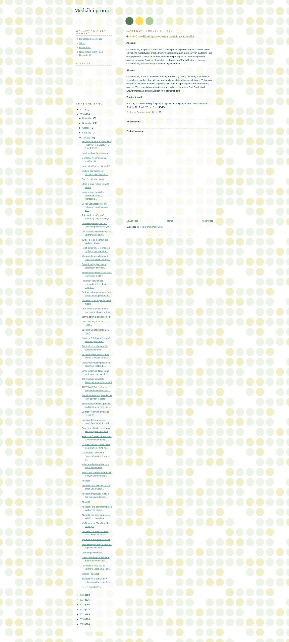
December (87, 118)
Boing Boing (85, 47)
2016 (82, 114)
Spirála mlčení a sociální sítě (96, 539)
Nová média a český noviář (95, 153)
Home (170, 221)
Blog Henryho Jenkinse (90, 39)
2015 (82, 595)
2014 (82, 600)
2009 (82, 624)
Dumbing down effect (92, 552)
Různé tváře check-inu (93, 179)
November (87, 123)
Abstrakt (86, 480)
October (86, 128)
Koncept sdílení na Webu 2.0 (96, 166)
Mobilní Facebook (90, 574)
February (87, 132)
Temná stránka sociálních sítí (96, 317)
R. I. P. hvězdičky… (91, 587)
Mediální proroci (93, 10)
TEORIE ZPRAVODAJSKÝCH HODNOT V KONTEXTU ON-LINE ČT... (97, 144)
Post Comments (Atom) (151, 227)
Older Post (207, 221)
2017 (82, 109)
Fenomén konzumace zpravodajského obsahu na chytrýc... (96, 284)
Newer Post (132, 221)
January (86, 137)
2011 (82, 614)
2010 (82, 619)
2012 (82, 609)
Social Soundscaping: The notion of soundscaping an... (95, 207)
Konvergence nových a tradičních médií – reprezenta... (93, 195)
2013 (82, 604)
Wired (82, 43)
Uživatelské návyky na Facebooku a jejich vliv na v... (96, 455)
